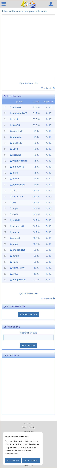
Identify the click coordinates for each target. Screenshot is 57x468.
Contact (28, 465)
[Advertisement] (28, 45)
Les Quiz (28, 423)
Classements (28, 427)
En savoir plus (13, 460)
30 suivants (48, 88)
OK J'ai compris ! (31, 460)
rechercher (28, 345)
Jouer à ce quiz (28, 314)
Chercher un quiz (28, 332)
